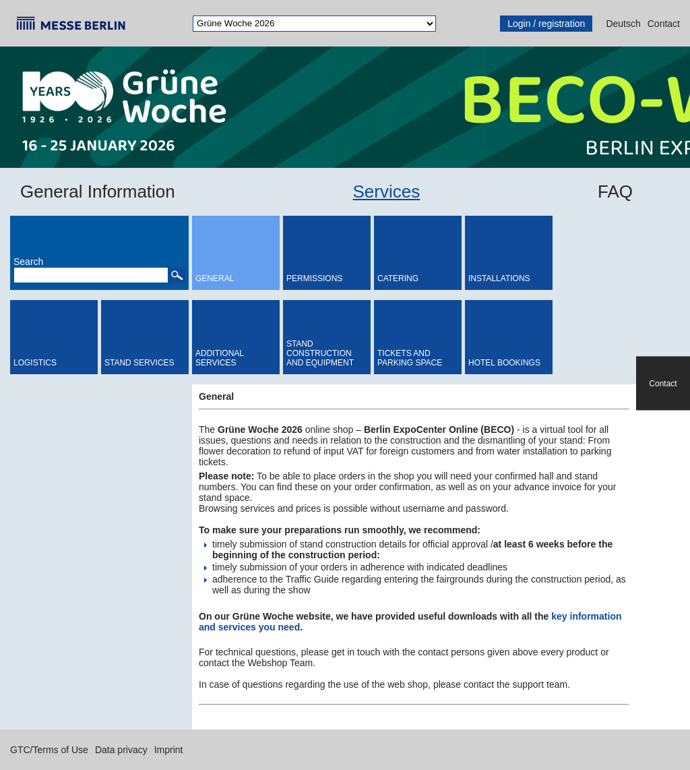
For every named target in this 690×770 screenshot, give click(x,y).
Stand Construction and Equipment (320, 353)
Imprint (168, 749)
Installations (499, 278)
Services (386, 191)
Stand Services (139, 362)
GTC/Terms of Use (49, 749)
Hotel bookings (504, 362)
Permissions (314, 278)
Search (28, 261)
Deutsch (623, 23)
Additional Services (219, 358)
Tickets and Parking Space (409, 358)
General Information (97, 191)
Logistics (35, 362)
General (214, 278)
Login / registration (546, 23)
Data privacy (121, 749)
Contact (664, 23)
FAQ (615, 191)
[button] (176, 275)
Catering (397, 278)
